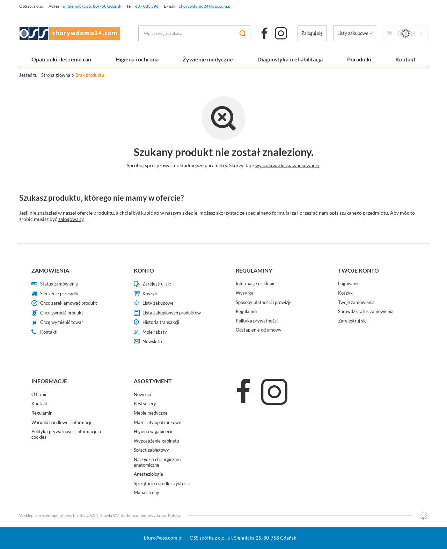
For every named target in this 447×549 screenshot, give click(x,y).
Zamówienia (50, 270)
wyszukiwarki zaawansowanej (287, 165)
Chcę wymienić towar (61, 322)
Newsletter (153, 341)
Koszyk (149, 293)
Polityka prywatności (257, 321)
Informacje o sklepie (256, 283)
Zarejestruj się (156, 284)
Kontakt (405, 59)
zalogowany (70, 219)
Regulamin (246, 311)
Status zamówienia (59, 284)
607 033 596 (147, 6)
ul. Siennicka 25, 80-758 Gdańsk (92, 6)
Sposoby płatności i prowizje (264, 302)
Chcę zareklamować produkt (68, 303)
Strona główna (55, 75)
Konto (144, 270)
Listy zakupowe (352, 33)
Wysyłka (245, 293)
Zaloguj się (312, 33)
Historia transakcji (160, 322)
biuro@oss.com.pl (163, 538)
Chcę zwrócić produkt (61, 313)
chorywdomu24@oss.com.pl (205, 6)
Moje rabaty (154, 332)
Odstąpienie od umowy (258, 330)
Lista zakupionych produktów (171, 313)
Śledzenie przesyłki (59, 293)
